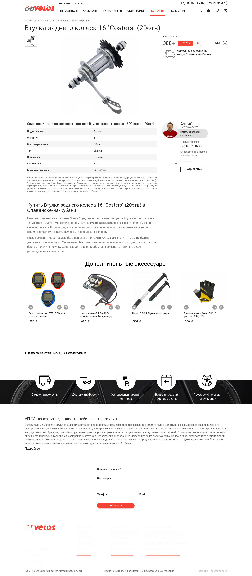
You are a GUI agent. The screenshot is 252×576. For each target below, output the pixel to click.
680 (94, 321)
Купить (185, 43)
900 (42, 321)
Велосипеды (69, 10)
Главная (29, 20)
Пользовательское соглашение (157, 571)
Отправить (115, 505)
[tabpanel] (100, 75)
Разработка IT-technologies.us (211, 571)
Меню (64, 3)
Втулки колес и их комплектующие (71, 20)
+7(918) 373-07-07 (192, 3)
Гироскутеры (112, 10)
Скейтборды (136, 10)
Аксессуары (178, 10)
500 (146, 321)
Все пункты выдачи (37, 548)
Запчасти (157, 10)
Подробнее (32, 448)
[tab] (31, 40)
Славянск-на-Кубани (198, 54)
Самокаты (90, 10)
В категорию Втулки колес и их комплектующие (55, 352)
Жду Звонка (194, 169)
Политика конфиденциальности (121, 571)
